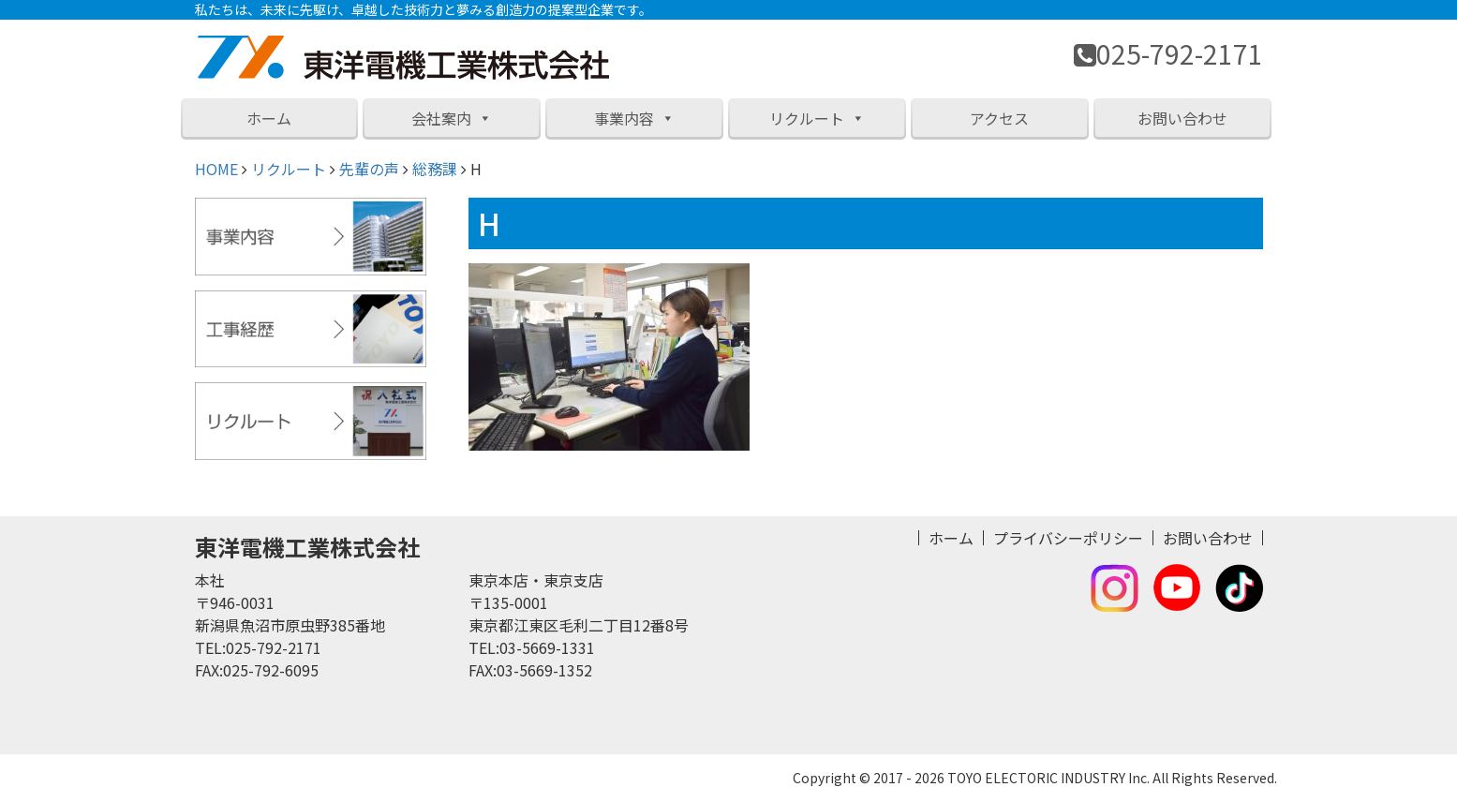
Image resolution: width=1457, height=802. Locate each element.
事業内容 (634, 118)
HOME (216, 168)
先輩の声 (369, 168)
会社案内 (451, 118)
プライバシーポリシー (1068, 538)
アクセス (999, 118)
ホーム (268, 118)
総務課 (434, 168)
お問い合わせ (1182, 118)
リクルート (817, 118)
